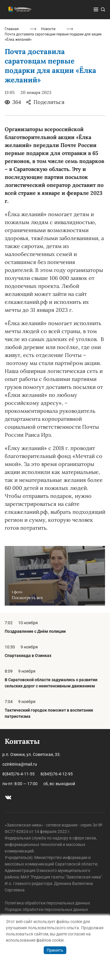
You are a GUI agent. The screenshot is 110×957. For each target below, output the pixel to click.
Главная (12, 29)
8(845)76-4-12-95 (56, 774)
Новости (48, 29)
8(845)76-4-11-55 (18, 774)
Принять (55, 950)
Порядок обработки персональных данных (46, 909)
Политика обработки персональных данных (47, 903)
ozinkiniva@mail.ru (19, 764)
